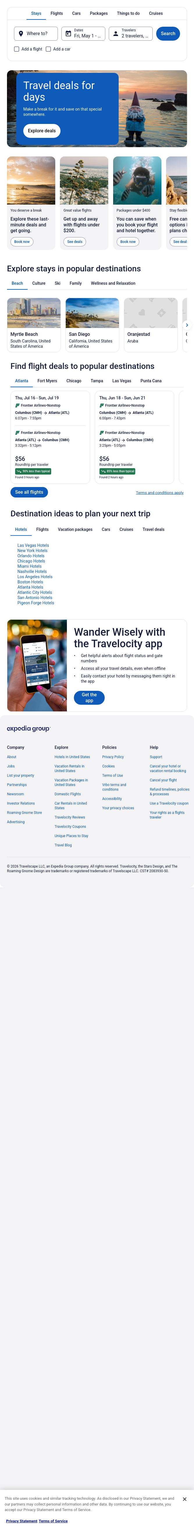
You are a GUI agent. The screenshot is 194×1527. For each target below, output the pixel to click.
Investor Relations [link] (21, 944)
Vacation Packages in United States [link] (71, 923)
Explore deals (42, 131)
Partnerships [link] (17, 926)
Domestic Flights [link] (68, 935)
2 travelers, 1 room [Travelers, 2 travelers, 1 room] (137, 36)
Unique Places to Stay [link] (71, 977)
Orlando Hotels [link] (31, 697)
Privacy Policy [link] (113, 898)
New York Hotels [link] (32, 691)
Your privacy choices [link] (118, 949)
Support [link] (156, 898)
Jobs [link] (11, 907)
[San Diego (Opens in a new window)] (92, 466)
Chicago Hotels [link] (31, 702)
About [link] (11, 898)
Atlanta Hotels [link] (30, 728)
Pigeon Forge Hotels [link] (35, 744)
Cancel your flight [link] (163, 921)
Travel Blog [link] (63, 986)
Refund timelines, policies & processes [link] (169, 933)
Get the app (89, 838)
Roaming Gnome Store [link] (24, 954)
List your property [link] (20, 917)
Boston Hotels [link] (30, 723)
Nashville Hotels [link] (32, 712)
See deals (74, 242)
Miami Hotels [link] (29, 707)
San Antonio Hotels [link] (34, 738)
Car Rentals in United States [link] (71, 946)
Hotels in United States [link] (72, 898)
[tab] (36, 13)
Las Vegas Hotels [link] (33, 686)
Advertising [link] (15, 963)
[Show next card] (187, 465)
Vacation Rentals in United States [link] (69, 909)
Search (168, 33)
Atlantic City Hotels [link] (34, 733)
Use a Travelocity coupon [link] (169, 944)
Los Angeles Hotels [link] (35, 717)
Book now (22, 242)
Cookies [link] (108, 907)
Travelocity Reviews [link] (70, 958)
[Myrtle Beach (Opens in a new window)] (34, 466)
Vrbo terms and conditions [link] (114, 928)
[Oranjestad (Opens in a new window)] (151, 466)
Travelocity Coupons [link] (70, 968)
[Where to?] (36, 34)
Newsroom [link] (15, 935)
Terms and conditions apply (160, 634)
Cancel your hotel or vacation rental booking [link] (168, 909)
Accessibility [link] (112, 940)
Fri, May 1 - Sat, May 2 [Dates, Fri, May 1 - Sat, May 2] (89, 36)
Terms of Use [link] (112, 917)
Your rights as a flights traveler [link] (167, 956)
